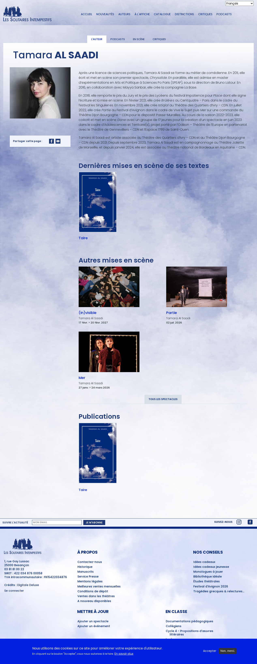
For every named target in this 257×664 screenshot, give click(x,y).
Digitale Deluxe (28, 585)
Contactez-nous (89, 562)
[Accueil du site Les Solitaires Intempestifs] (38, 14)
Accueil (86, 14)
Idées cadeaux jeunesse (211, 567)
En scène (139, 39)
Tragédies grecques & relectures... (218, 591)
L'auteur (96, 39)
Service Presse (88, 577)
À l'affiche (142, 14)
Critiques (205, 14)
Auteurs (124, 14)
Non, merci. (228, 650)
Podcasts (224, 14)
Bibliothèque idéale (207, 577)
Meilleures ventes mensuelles (99, 586)
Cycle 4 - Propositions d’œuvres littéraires (189, 632)
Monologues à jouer (208, 572)
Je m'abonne (94, 522)
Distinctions (184, 14)
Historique (84, 567)
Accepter (209, 651)
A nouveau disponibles (94, 601)
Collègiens (173, 626)
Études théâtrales (206, 581)
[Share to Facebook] (51, 141)
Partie (171, 312)
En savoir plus (124, 654)
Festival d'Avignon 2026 (210, 586)
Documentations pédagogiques (189, 621)
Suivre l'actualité (15, 522)
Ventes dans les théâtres (96, 596)
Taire (83, 238)
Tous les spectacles (163, 399)
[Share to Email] (58, 141)
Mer (82, 377)
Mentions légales (90, 581)
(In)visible (87, 312)
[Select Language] (239, 3)
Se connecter (14, 590)
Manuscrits (85, 572)
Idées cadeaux (204, 562)
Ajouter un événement (93, 626)
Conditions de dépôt (92, 591)
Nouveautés (105, 14)
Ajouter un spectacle (92, 621)
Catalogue (162, 14)
